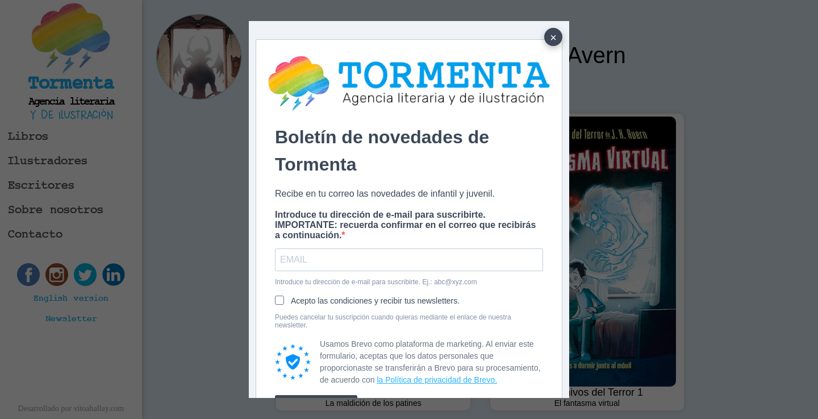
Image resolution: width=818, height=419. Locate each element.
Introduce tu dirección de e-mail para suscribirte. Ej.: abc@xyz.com (376, 282)
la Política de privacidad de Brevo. (437, 379)
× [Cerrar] (553, 37)
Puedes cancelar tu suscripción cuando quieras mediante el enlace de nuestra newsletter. (393, 321)
